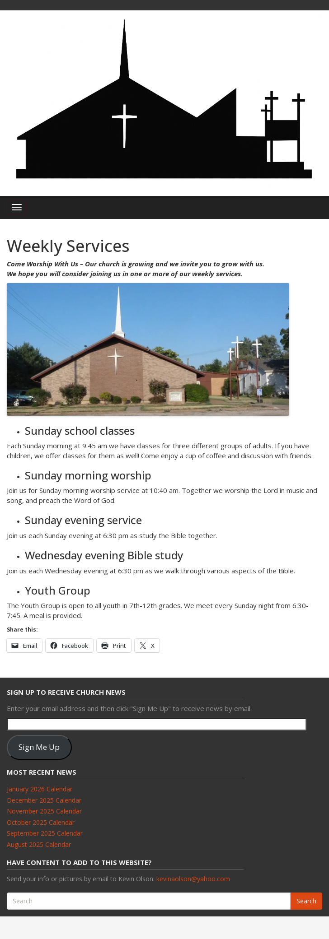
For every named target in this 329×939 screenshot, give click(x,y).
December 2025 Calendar (44, 800)
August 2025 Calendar (39, 844)
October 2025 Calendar (41, 822)
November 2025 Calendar (44, 811)
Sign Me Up (39, 747)
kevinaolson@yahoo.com (193, 878)
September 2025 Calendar (45, 833)
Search (306, 901)
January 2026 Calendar (39, 789)
